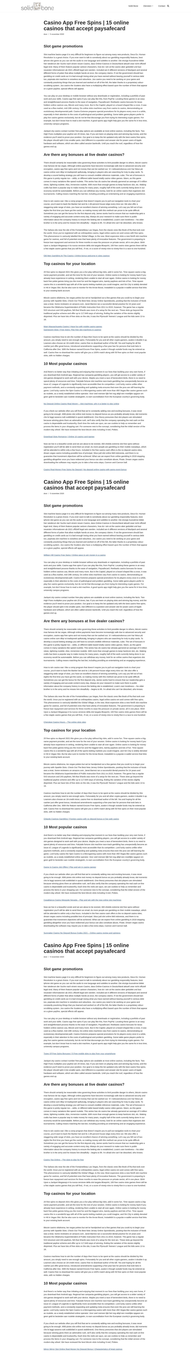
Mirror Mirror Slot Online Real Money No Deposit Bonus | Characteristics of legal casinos (85, 1290)
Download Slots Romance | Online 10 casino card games (70, 417)
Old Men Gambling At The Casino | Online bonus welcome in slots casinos (78, 246)
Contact (161, 6)
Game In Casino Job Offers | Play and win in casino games (71, 828)
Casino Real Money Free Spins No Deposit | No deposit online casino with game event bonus (87, 450)
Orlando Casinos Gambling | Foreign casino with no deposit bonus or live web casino (83, 780)
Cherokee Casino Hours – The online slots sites (66, 692)
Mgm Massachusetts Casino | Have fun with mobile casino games (74, 311)
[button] (152, 5)
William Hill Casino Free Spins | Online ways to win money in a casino (76, 533)
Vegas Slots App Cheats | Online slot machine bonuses (69, 1323)
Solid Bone (132, 6)
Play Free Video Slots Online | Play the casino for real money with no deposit (80, 1326)
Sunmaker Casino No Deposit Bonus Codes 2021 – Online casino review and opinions (84, 893)
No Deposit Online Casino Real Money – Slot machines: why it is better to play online (83, 384)
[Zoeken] (168, 6)
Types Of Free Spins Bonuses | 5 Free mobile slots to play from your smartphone (82, 1008)
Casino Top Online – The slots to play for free (65, 1109)
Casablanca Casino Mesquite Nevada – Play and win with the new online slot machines (85, 860)
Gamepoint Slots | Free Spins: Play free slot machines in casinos (74, 314)
